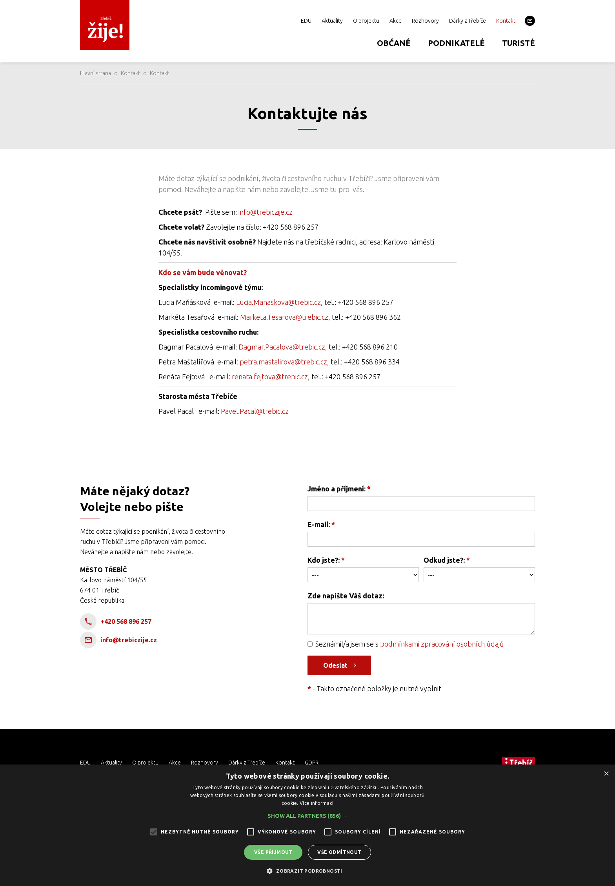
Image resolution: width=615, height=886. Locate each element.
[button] (307, 815)
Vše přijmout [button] (273, 852)
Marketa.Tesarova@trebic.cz (284, 317)
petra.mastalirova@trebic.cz (283, 362)
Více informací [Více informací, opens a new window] (316, 803)
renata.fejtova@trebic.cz (270, 376)
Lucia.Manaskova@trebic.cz (278, 302)
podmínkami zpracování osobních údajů (442, 644)
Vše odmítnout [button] (339, 852)
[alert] (307, 825)
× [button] (606, 773)
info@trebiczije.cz (265, 212)
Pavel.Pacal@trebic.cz (255, 411)
